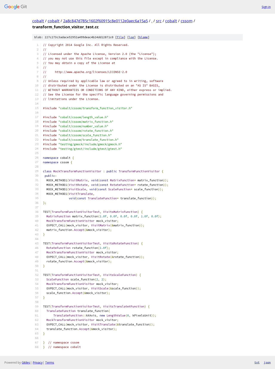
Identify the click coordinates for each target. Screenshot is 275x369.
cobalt (38, 20)
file (120, 37)
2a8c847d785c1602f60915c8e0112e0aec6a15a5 (105, 20)
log (131, 37)
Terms (49, 362)
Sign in (266, 7)
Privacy (38, 362)
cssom (186, 20)
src (159, 20)
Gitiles (26, 362)
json (267, 362)
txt (257, 362)
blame (143, 37)
